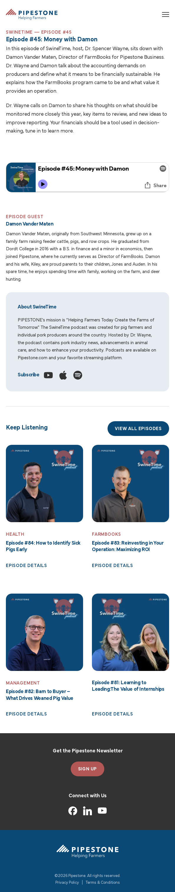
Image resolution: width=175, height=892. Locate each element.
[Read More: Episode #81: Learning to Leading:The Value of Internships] (130, 632)
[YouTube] (102, 811)
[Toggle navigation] (165, 14)
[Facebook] (72, 810)
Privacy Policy (67, 882)
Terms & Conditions (103, 882)
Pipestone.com (32, 358)
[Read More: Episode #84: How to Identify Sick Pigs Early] (44, 483)
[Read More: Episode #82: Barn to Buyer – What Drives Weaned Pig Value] (44, 632)
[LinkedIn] (87, 810)
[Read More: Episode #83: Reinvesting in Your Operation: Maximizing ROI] (130, 483)
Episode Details (26, 565)
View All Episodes (138, 429)
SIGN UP (87, 769)
